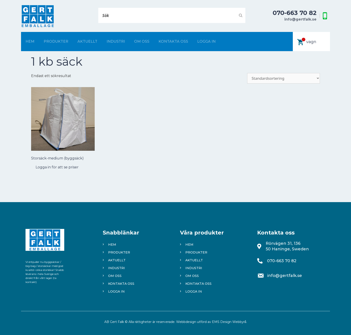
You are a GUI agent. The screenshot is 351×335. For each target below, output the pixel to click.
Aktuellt (87, 41)
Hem (30, 41)
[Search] (240, 15)
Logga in (206, 41)
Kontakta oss (173, 41)
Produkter (56, 41)
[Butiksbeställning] (283, 78)
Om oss (141, 41)
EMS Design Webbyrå (229, 322)
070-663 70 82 (295, 13)
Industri (116, 41)
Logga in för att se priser (57, 167)
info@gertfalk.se (300, 19)
